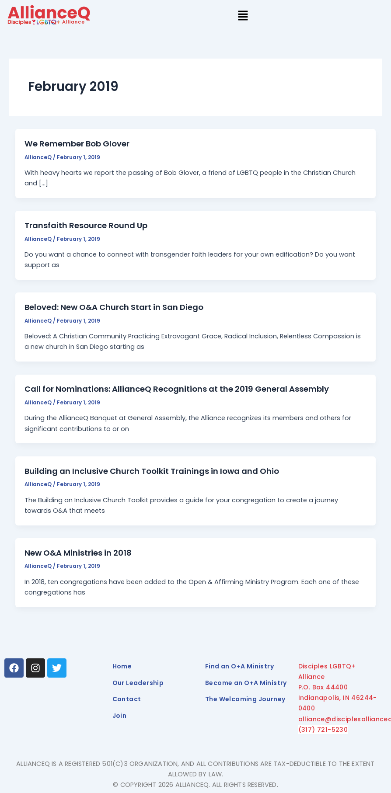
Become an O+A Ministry (246, 682)
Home (122, 666)
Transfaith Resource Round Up (85, 225)
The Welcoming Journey (245, 699)
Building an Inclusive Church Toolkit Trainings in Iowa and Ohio (151, 471)
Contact (126, 699)
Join (119, 715)
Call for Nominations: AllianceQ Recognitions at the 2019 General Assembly (176, 388)
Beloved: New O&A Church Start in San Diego (113, 307)
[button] (243, 16)
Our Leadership (138, 682)
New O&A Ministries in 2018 (78, 552)
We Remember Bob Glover (76, 143)
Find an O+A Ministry (239, 666)
